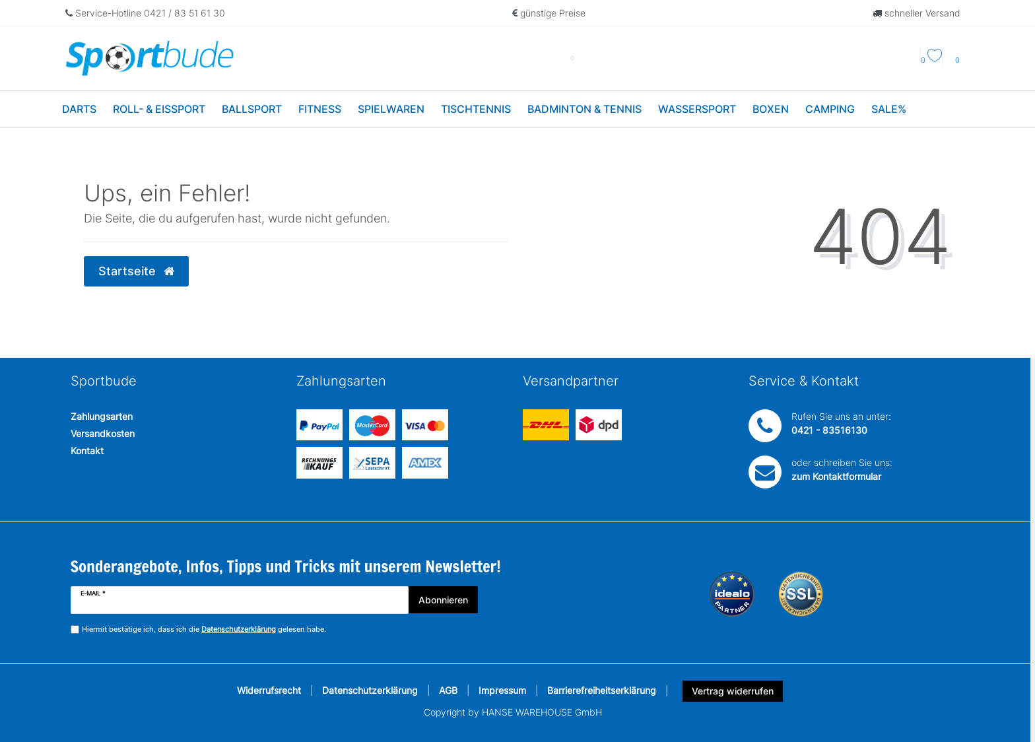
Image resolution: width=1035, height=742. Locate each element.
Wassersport (697, 109)
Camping (830, 109)
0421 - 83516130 (829, 430)
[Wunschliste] (931, 60)
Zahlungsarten (102, 416)
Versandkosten (103, 433)
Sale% (888, 109)
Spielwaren (391, 109)
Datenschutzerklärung (370, 690)
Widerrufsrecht (269, 690)
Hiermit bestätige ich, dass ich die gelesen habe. (204, 629)
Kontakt (87, 450)
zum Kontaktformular (836, 476)
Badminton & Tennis (584, 109)
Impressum (502, 690)
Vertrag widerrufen (733, 690)
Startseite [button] (136, 271)
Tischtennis (476, 109)
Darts (79, 109)
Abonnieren (443, 599)
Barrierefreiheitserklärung (601, 690)
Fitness (319, 109)
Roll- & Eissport (159, 109)
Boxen (770, 109)
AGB (448, 690)
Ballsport (252, 109)
